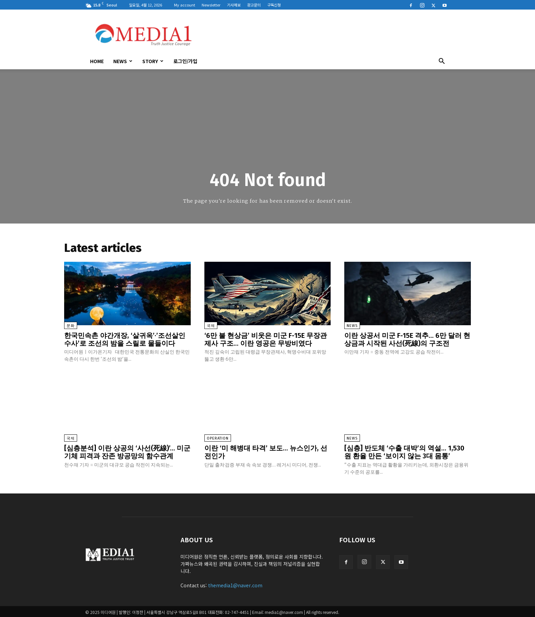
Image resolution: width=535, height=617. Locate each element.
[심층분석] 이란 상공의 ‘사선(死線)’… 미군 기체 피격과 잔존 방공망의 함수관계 (127, 451)
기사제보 (234, 5)
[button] (441, 61)
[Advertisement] (325, 34)
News (122, 61)
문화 (71, 326)
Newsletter (211, 5)
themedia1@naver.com (235, 583)
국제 (211, 326)
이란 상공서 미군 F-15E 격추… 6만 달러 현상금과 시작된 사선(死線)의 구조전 (407, 339)
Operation (218, 437)
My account (184, 5)
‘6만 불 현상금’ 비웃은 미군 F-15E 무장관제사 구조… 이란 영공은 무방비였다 (265, 339)
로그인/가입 (185, 61)
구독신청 (274, 5)
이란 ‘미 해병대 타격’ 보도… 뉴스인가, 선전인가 (265, 451)
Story (152, 61)
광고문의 (254, 5)
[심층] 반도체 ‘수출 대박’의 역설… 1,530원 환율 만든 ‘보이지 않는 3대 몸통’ (404, 451)
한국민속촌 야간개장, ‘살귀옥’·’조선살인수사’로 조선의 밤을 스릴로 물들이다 (124, 339)
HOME (97, 61)
